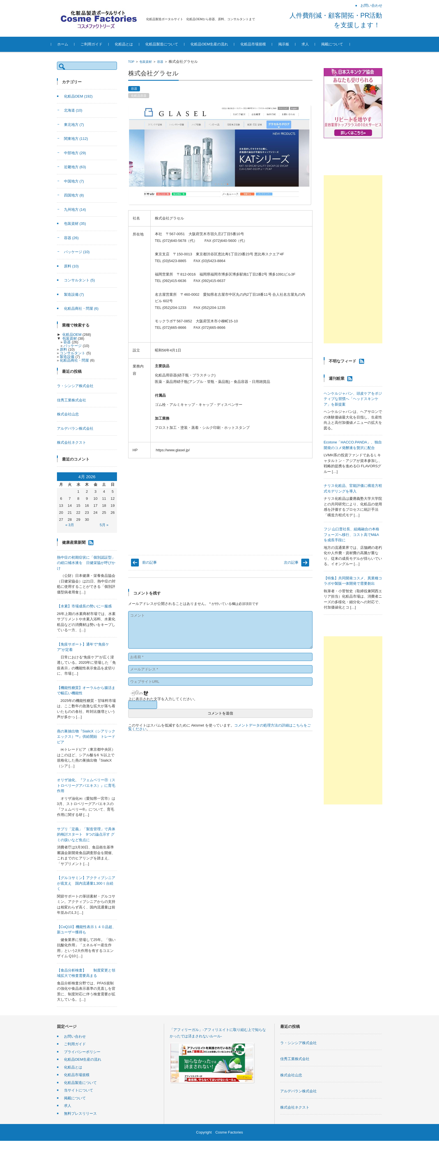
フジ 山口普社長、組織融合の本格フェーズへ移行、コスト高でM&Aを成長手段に (352, 534)
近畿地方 (75, 167)
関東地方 (76, 139)
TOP (131, 61)
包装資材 (145, 61)
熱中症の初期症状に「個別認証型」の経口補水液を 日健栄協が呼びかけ (86, 562)
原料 (71, 266)
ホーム (68, 44)
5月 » (104, 525)
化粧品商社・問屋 (81, 308)
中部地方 (75, 153)
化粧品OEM (78, 96)
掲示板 (289, 44)
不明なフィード (342, 361)
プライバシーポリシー (82, 1052)
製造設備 (74, 294)
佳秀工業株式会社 (71, 400)
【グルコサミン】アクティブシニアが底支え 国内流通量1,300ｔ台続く (86, 883)
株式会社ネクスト (71, 442)
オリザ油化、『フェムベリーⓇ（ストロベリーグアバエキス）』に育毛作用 (86, 785)
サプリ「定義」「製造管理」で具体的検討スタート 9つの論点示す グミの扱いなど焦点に (86, 834)
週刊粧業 (336, 378)
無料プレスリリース (80, 1113)
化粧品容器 (138, 95)
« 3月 (69, 525)
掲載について (338, 44)
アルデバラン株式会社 (75, 428)
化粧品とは (130, 44)
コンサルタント (79, 280)
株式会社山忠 (68, 414)
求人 (310, 44)
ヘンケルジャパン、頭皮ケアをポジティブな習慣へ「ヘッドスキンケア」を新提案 (353, 398)
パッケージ (77, 252)
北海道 (73, 110)
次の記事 (291, 562)
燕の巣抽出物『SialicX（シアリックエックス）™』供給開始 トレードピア (86, 736)
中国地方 (74, 181)
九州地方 (75, 209)
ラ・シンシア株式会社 (75, 386)
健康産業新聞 (74, 542)
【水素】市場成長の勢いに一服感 (84, 606)
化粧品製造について (167, 44)
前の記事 (149, 562)
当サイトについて (78, 1090)
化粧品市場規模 (259, 44)
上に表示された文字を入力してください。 (162, 699)
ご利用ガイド (97, 44)
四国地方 (74, 195)
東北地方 (74, 124)
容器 (160, 61)
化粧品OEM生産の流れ (215, 44)
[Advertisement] (353, 259)
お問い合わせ (75, 1036)
